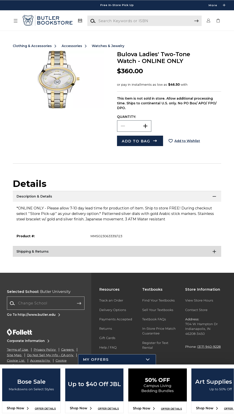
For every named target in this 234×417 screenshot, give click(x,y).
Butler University (39, 291)
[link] (218, 20)
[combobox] (45, 303)
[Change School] (45, 303)
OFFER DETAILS (45, 408)
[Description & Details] (117, 195)
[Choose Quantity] (134, 126)
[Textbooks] (80, 20)
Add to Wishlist (187, 141)
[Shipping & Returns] (117, 250)
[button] (16, 20)
